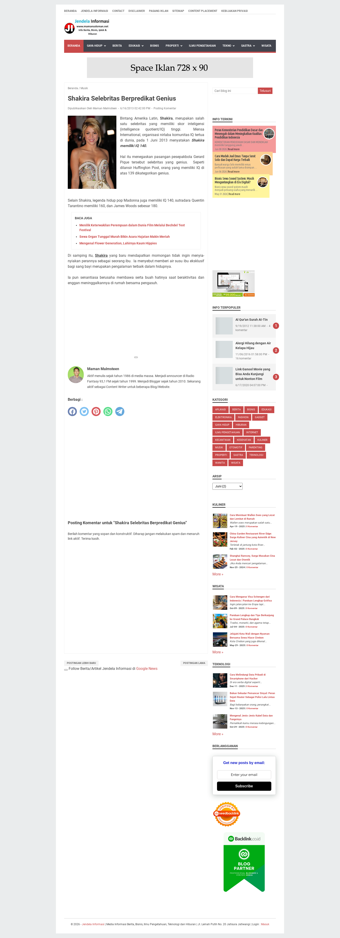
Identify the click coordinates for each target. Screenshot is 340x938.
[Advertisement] (136, 321)
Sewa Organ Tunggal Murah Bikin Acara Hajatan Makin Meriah (124, 236)
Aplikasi (220, 409)
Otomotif (235, 447)
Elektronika (223, 417)
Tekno (226, 45)
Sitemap (178, 11)
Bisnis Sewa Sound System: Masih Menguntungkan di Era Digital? (234, 180)
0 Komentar (252, 526)
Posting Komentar (165, 108)
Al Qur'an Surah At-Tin (251, 319)
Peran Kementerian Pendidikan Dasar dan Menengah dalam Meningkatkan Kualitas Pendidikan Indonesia (239, 133)
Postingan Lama (194, 663)
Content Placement (202, 11)
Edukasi (134, 45)
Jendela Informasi (94, 11)
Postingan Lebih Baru (81, 663)
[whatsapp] (107, 411)
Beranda (70, 11)
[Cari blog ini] (234, 91)
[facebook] (72, 411)
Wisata (266, 45)
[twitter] (84, 411)
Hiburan (241, 424)
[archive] (227, 486)
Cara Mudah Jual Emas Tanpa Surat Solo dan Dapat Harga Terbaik (235, 158)
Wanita (220, 462)
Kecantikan (222, 439)
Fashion (243, 417)
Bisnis (154, 45)
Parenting (255, 447)
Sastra (246, 45)
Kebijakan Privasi (234, 11)
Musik (219, 447)
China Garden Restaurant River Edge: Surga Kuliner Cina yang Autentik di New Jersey (253, 537)
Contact (118, 11)
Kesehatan (244, 439)
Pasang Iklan (158, 11)
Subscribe (244, 786)
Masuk (265, 924)
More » (217, 574)
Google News (146, 668)
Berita (117, 45)
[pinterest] (96, 411)
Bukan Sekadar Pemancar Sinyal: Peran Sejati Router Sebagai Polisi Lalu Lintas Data (252, 697)
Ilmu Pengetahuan (202, 45)
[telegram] (119, 411)
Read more (234, 149)
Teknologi (256, 455)
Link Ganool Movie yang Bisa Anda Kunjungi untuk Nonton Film (252, 374)
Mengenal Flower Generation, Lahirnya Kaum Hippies (118, 243)
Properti (172, 45)
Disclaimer (136, 11)
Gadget (260, 417)
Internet (252, 432)
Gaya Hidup (94, 45)
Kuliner (262, 439)
